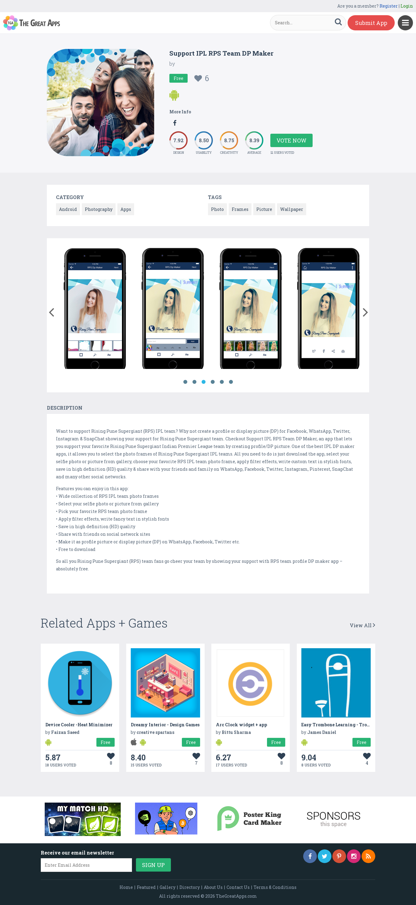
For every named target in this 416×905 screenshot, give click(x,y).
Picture (264, 209)
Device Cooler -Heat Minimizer (79, 725)
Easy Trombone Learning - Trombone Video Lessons (356, 725)
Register (389, 6)
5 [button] (222, 382)
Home (126, 887)
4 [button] (213, 382)
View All (362, 625)
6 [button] (231, 382)
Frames (240, 209)
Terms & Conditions (275, 887)
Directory (189, 887)
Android (68, 209)
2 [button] (194, 382)
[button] (51, 310)
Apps (125, 209)
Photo (217, 209)
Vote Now (291, 140)
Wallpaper (291, 209)
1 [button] (185, 382)
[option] (95, 309)
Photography (99, 209)
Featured (146, 887)
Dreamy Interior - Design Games (165, 725)
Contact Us (238, 887)
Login (406, 6)
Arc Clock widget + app (241, 725)
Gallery (167, 887)
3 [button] (203, 382)
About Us (213, 887)
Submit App (371, 22)
